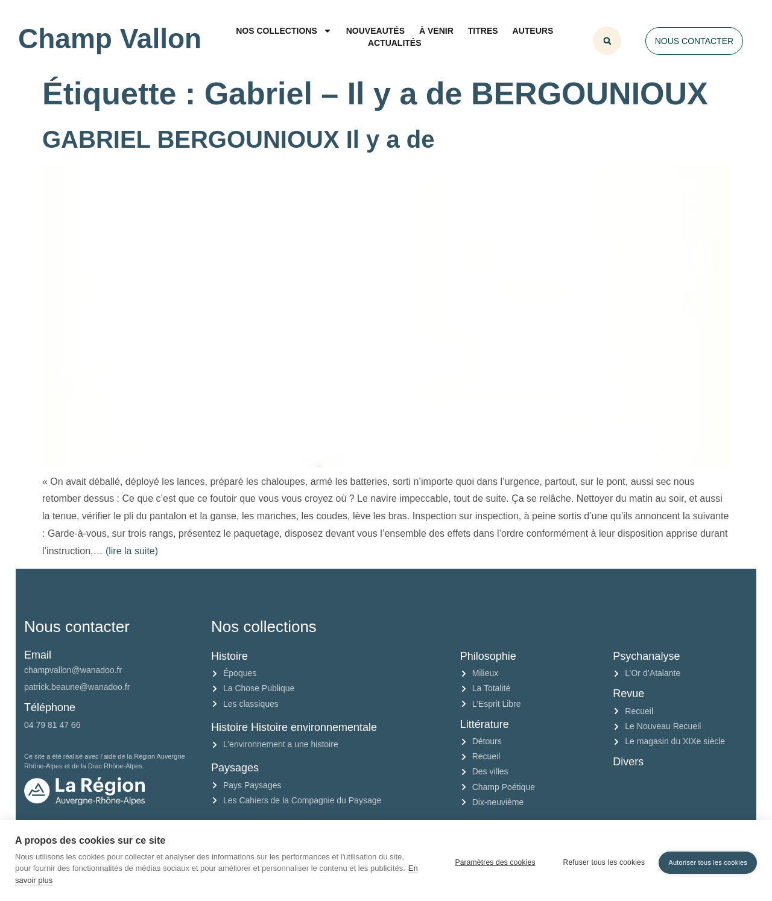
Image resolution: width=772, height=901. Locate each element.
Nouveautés (375, 31)
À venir (436, 31)
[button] (607, 41)
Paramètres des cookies (491, 860)
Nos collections (284, 31)
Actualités (395, 43)
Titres (483, 31)
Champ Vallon (109, 38)
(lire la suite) (132, 551)
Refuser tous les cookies (600, 860)
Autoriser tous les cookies (707, 860)
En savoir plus (78, 880)
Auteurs (533, 31)
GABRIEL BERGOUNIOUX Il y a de (238, 139)
